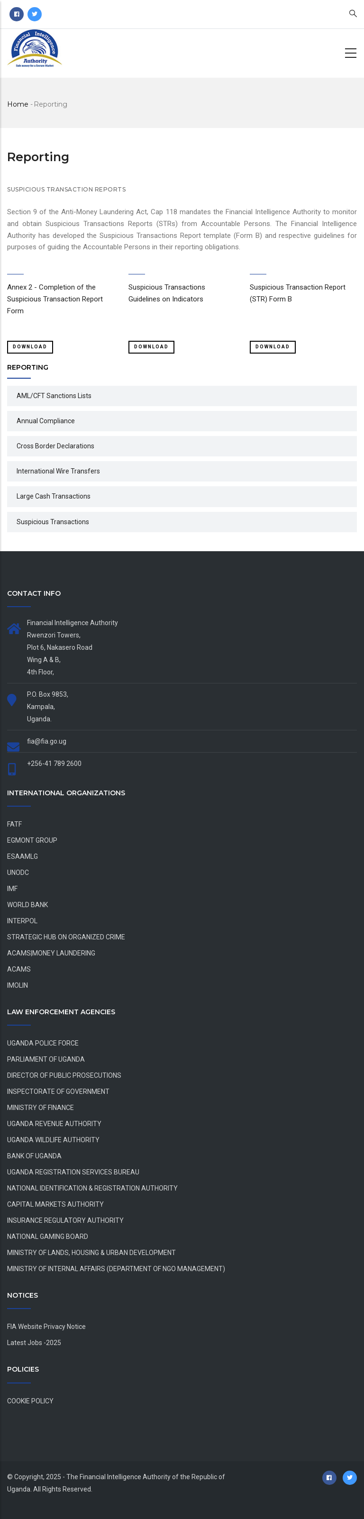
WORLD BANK (27, 905)
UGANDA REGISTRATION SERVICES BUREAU (73, 1172)
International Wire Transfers (58, 471)
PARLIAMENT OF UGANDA (46, 1059)
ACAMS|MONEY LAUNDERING (51, 953)
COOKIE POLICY (30, 1401)
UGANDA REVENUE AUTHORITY (54, 1124)
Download (30, 346)
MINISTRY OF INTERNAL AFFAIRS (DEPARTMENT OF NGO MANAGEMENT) (116, 1269)
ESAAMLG (22, 856)
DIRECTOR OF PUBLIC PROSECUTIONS (64, 1075)
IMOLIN (17, 985)
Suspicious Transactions (53, 522)
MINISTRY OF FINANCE (40, 1107)
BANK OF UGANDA (34, 1156)
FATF (14, 824)
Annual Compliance (46, 421)
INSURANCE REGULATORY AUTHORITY (65, 1220)
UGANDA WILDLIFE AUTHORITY (53, 1140)
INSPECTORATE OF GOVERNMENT (58, 1091)
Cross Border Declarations (55, 446)
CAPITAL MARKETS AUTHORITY (55, 1204)
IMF (12, 888)
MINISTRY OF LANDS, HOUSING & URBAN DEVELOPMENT (91, 1252)
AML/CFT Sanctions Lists (54, 396)
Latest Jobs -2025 (34, 1342)
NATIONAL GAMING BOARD (47, 1236)
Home (17, 104)
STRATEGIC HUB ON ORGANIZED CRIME (66, 937)
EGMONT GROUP (32, 840)
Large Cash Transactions (54, 496)
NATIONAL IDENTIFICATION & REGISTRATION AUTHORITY (92, 1188)
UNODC (18, 872)
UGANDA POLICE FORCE (43, 1043)
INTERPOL (22, 921)
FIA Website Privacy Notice (46, 1326)
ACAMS (19, 969)
